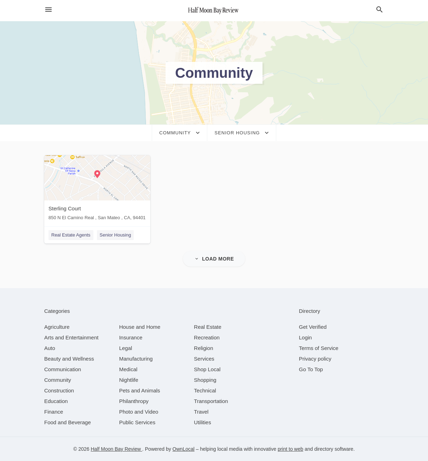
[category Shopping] (205, 380)
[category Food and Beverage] (67, 422)
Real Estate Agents (71, 235)
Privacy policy (315, 359)
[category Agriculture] (57, 327)
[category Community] (57, 380)
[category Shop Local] (207, 369)
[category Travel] (201, 412)
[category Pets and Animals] (139, 390)
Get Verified (312, 327)
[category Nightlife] (128, 380)
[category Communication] (62, 369)
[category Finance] (53, 412)
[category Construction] (59, 390)
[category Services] (204, 359)
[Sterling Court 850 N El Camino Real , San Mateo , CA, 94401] (97, 189)
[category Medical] (128, 369)
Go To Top (311, 369)
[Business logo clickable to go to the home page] (214, 10)
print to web (290, 449)
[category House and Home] (140, 327)
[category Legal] (125, 348)
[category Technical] (205, 390)
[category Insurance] (131, 337)
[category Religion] (203, 348)
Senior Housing (115, 235)
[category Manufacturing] (136, 359)
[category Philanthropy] (134, 401)
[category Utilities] (202, 422)
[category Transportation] (211, 401)
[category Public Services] (137, 422)
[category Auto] (49, 348)
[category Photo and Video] (138, 412)
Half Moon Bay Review (116, 449)
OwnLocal (184, 449)
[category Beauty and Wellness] (69, 359)
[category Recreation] (207, 337)
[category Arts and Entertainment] (71, 337)
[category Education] (56, 401)
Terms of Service (319, 348)
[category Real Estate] (207, 327)
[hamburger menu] (48, 9)
